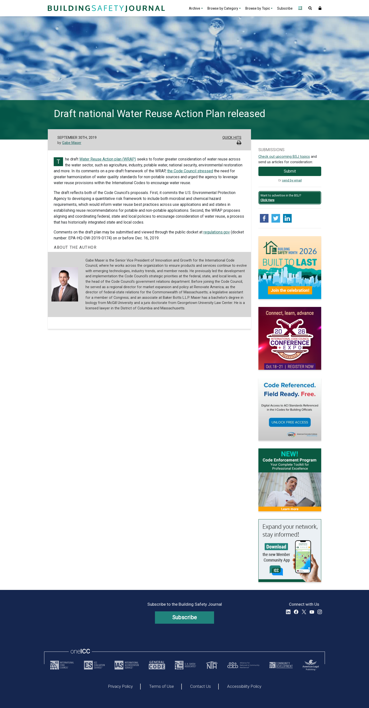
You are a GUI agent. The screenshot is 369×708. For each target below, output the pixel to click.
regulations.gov (216, 232)
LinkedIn (288, 612)
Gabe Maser (71, 143)
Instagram (320, 612)
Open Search (310, 8)
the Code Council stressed (190, 171)
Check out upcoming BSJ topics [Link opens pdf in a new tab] (284, 157)
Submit (290, 171)
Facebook (296, 612)
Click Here (267, 200)
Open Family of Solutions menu (300, 8)
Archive (194, 8)
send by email (292, 180)
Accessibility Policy (244, 686)
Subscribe (285, 8)
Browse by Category (222, 8)
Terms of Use (161, 686)
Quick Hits (231, 138)
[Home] (105, 8)
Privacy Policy (120, 686)
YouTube (312, 612)
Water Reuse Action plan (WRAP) (107, 159)
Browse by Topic (257, 8)
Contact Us (200, 686)
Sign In (320, 8)
